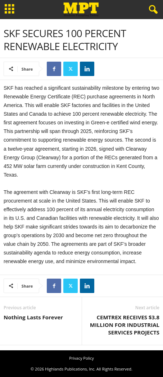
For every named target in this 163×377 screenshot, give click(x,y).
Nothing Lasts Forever (33, 317)
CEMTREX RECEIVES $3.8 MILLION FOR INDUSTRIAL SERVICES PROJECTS (124, 325)
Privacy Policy (81, 358)
